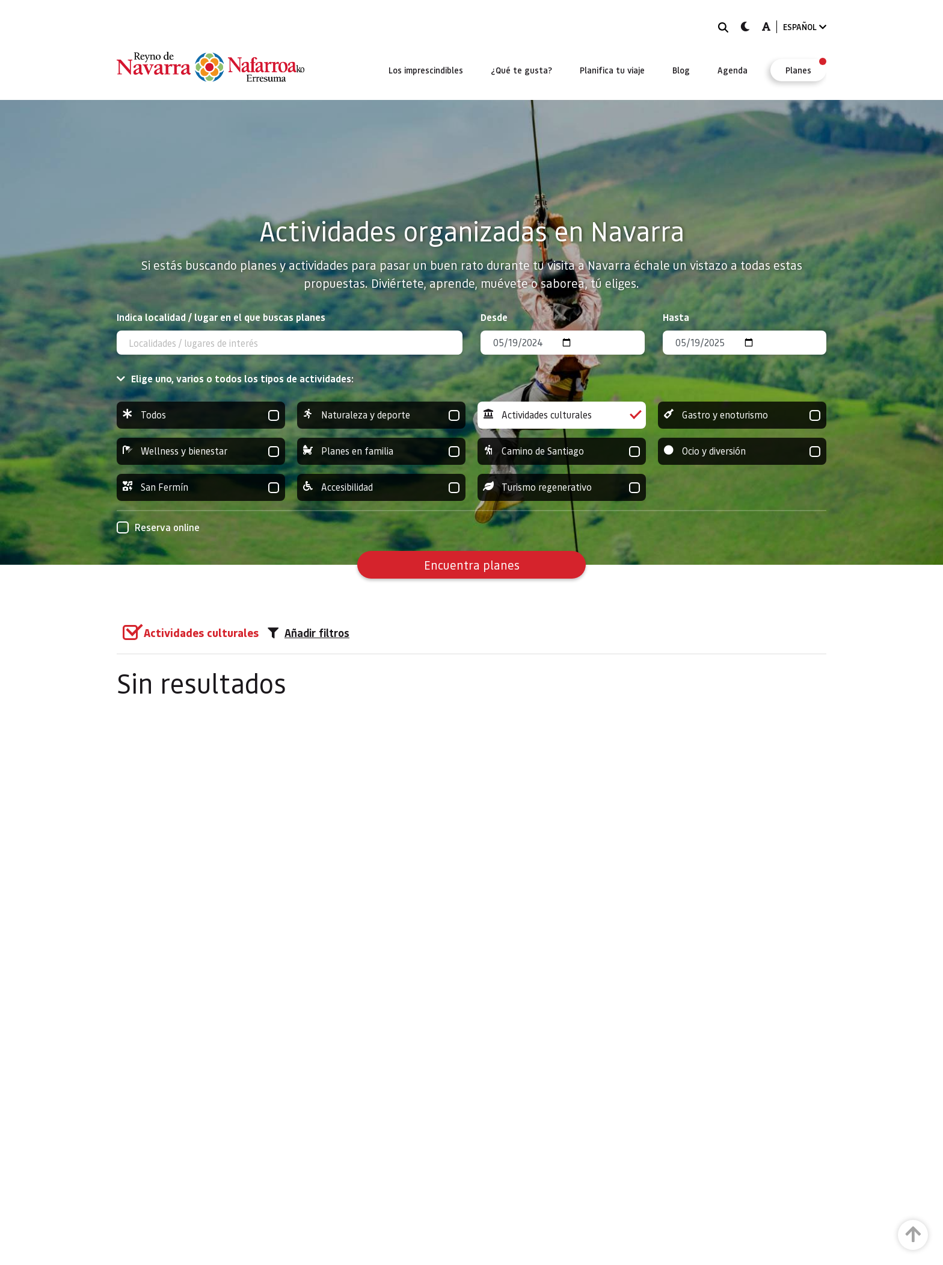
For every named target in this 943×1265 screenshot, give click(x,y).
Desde (494, 317)
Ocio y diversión (742, 451)
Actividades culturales (562, 415)
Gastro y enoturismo (742, 415)
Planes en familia (381, 451)
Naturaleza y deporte (381, 415)
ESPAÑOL (804, 27)
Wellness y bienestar (201, 451)
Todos (201, 415)
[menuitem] (426, 70)
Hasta (676, 317)
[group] (201, 415)
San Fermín (201, 487)
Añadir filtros (308, 633)
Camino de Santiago (562, 451)
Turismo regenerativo (562, 487)
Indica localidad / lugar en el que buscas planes (221, 317)
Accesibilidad (381, 487)
